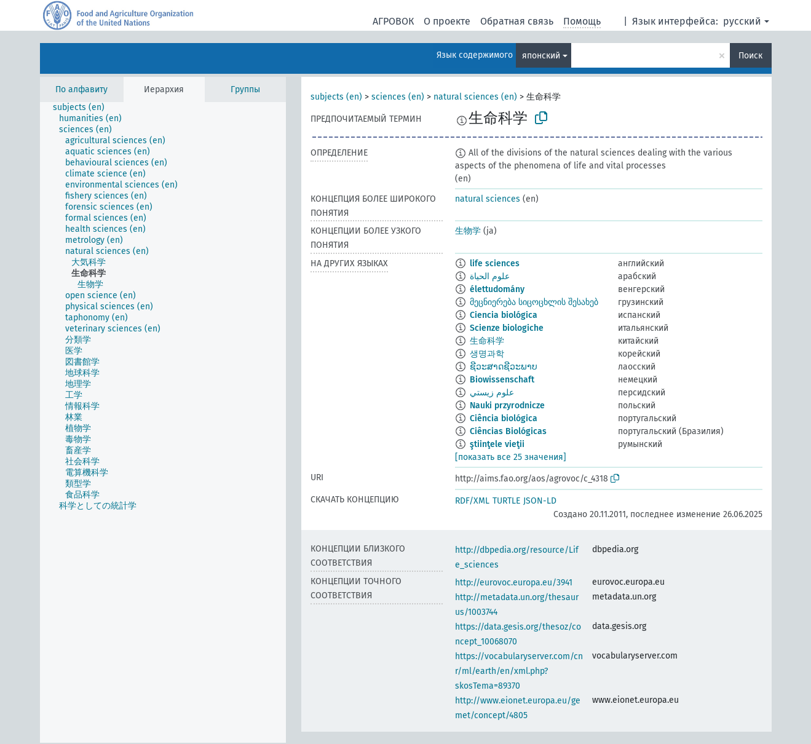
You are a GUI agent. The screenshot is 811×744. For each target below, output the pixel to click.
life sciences (495, 263)
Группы (245, 89)
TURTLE (506, 501)
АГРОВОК (393, 21)
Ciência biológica (503, 418)
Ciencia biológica (503, 315)
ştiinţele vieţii (497, 444)
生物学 (468, 231)
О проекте (447, 21)
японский (541, 55)
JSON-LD (539, 501)
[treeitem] (84, 107)
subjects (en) (336, 97)
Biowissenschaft (502, 379)
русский (742, 21)
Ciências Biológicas (508, 431)
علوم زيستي (492, 392)
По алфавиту (81, 89)
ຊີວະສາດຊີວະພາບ (503, 367)
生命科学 (487, 341)
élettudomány (497, 289)
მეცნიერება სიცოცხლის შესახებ (534, 302)
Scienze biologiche (507, 328)
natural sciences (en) (475, 97)
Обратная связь (516, 21)
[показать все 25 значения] (510, 457)
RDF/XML (472, 501)
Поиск (750, 55)
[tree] (163, 422)
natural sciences (487, 199)
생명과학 (487, 354)
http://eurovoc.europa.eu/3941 (513, 582)
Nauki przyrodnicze (507, 405)
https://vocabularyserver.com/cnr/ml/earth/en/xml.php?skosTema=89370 (519, 671)
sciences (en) (397, 97)
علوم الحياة (490, 276)
